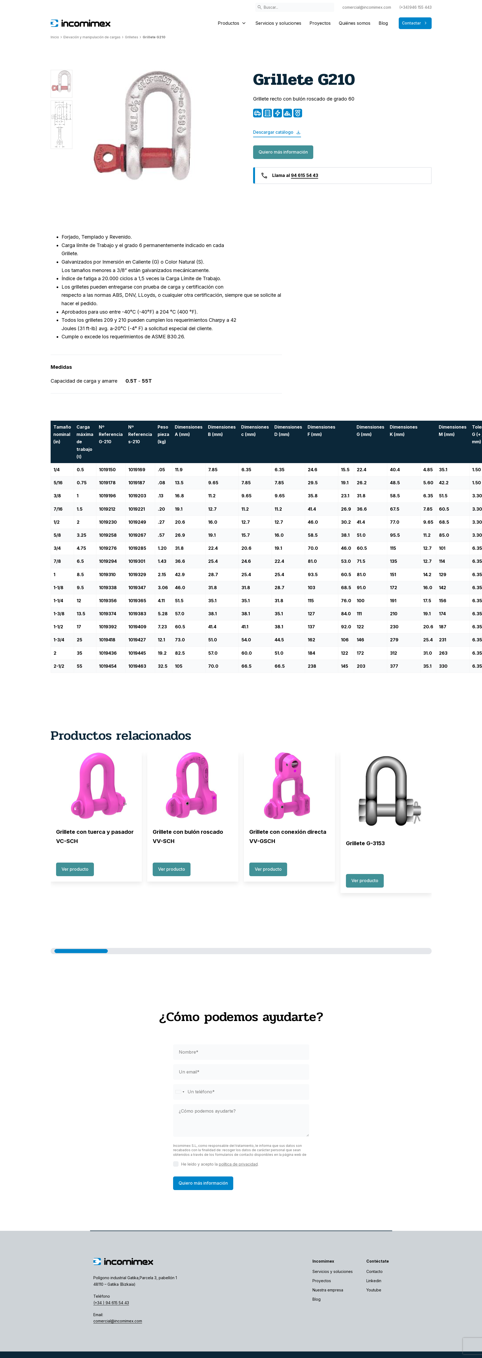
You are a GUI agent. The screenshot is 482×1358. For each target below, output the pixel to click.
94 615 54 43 (304, 175)
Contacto (374, 1271)
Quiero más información (283, 152)
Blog (383, 23)
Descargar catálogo (277, 132)
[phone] (241, 1092)
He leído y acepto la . (220, 1164)
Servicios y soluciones (278, 23)
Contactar (415, 23)
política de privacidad (238, 1164)
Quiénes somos (354, 23)
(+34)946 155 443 (415, 7)
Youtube (373, 1290)
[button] (81, 951)
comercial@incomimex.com (366, 7)
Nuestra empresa (327, 1290)
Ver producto (75, 869)
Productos (232, 23)
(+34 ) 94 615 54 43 (111, 1302)
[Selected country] (179, 1091)
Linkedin (373, 1280)
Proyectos (320, 23)
